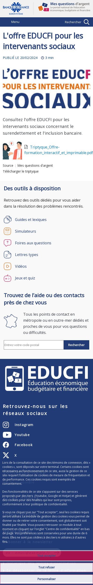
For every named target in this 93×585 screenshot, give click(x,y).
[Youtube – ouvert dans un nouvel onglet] (16, 435)
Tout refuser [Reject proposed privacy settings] (46, 567)
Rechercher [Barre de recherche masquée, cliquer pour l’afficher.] (73, 22)
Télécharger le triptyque (21, 171)
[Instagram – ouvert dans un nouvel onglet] (18, 425)
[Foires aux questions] (46, 243)
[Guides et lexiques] (46, 219)
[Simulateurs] (46, 231)
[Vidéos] (46, 266)
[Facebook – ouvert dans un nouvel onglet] (18, 445)
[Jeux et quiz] (46, 278)
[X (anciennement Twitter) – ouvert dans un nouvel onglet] (10, 455)
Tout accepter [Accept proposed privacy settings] (46, 556)
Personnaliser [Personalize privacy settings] (46, 579)
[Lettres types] (46, 254)
